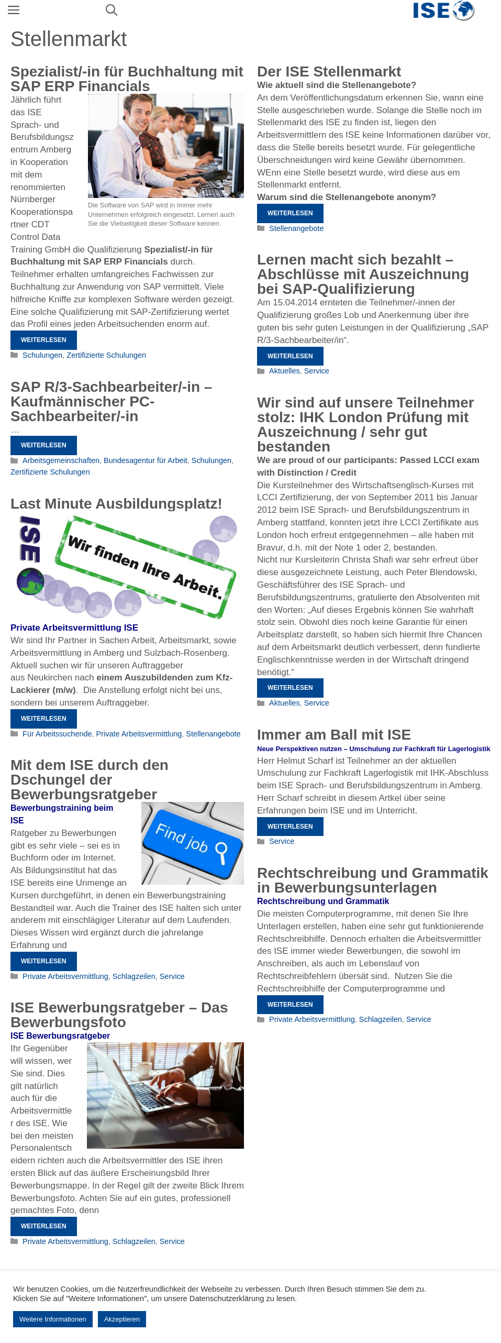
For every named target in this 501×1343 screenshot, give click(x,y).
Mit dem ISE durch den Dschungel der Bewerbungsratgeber (89, 779)
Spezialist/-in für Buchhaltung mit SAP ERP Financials (126, 78)
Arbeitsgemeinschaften (61, 460)
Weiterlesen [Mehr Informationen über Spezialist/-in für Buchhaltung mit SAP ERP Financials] (43, 340)
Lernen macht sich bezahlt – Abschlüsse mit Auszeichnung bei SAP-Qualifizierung (363, 274)
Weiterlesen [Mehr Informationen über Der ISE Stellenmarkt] (290, 213)
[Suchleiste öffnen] (111, 10)
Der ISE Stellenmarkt (329, 71)
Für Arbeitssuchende (57, 734)
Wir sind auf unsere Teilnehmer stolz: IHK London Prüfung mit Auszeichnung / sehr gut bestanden (365, 424)
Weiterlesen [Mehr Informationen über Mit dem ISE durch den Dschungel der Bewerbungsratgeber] (43, 961)
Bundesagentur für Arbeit (145, 460)
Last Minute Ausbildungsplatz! (116, 504)
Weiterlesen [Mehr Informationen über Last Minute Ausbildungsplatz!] (43, 718)
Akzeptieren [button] (122, 1319)
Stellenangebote (296, 228)
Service (316, 371)
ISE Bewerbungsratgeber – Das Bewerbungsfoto (119, 1014)
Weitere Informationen (52, 1319)
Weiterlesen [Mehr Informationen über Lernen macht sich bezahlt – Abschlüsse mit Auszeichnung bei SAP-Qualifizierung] (290, 356)
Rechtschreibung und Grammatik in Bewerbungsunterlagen (372, 880)
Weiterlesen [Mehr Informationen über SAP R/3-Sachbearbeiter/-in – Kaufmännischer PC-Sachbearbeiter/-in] (43, 445)
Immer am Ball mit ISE (334, 734)
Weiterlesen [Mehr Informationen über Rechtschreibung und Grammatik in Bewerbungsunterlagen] (290, 1004)
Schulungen (42, 355)
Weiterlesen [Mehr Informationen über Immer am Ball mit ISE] (290, 826)
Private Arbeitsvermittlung (139, 734)
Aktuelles (284, 371)
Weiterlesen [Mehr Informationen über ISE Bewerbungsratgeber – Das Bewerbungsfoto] (43, 1226)
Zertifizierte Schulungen (106, 355)
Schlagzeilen (134, 976)
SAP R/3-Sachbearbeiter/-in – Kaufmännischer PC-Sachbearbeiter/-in (111, 401)
